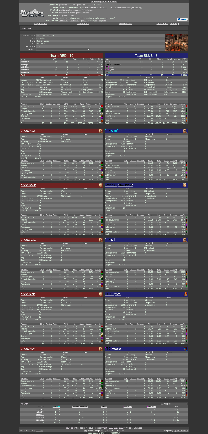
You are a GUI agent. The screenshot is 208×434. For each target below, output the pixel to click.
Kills (66, 59)
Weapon (24, 104)
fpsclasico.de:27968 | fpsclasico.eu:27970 (76, 5)
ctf (100, 21)
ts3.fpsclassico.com (67, 15)
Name (23, 59)
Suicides (94, 59)
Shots (82, 104)
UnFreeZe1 (63, 21)
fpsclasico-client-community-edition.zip (125, 7)
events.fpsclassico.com (79, 13)
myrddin (129, 428)
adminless (63, 13)
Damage (89, 104)
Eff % (100, 59)
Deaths (86, 59)
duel (104, 21)
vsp (85, 430)
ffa (96, 21)
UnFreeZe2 (74, 21)
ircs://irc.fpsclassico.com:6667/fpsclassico (76, 10)
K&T (55, 59)
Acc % (98, 104)
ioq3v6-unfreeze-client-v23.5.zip (95, 7)
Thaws (76, 59)
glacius (83, 21)
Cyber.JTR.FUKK (181, 430)
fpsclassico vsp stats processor (89, 428)
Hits (75, 104)
